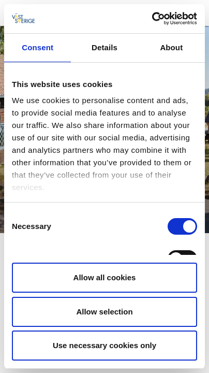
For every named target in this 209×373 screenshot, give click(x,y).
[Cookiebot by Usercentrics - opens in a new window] (152, 18)
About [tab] (171, 47)
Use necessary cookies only (104, 345)
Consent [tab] (37, 47)
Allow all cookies (104, 277)
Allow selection (104, 311)
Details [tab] (104, 47)
